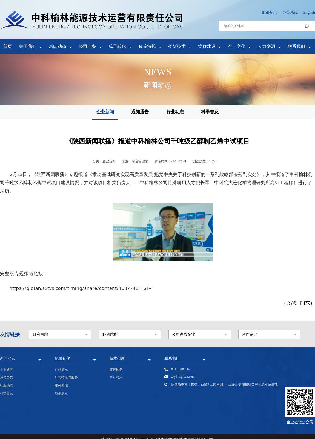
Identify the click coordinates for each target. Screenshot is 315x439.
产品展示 (61, 369)
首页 (7, 46)
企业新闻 (105, 111)
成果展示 (61, 393)
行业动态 (175, 111)
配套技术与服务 (66, 377)
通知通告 (140, 111)
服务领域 (61, 385)
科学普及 (210, 111)
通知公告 (6, 377)
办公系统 (290, 12)
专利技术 (116, 377)
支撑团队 (116, 369)
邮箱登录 (269, 12)
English (309, 12)
